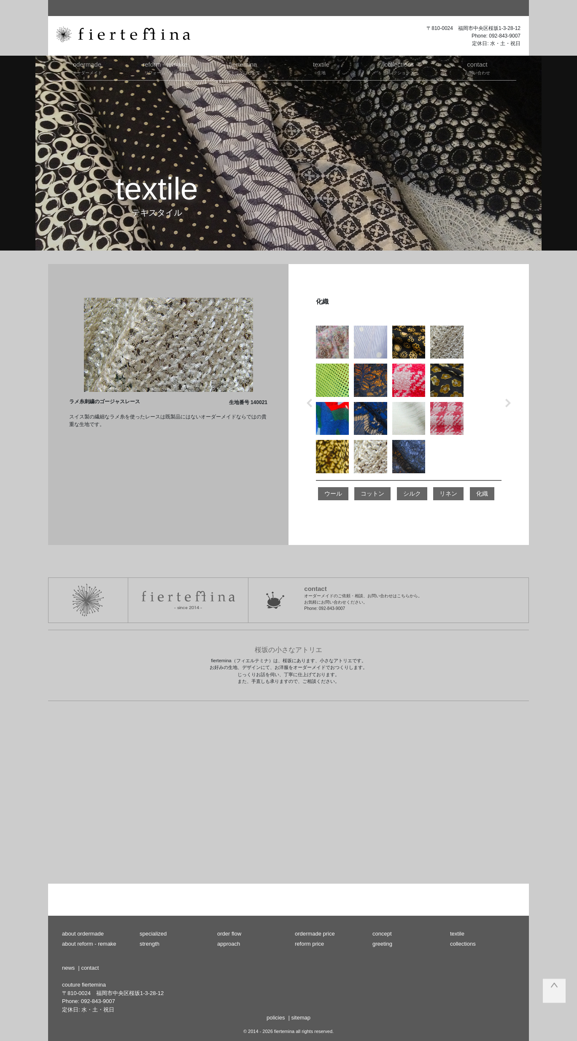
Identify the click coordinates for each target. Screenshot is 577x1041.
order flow (229, 933)
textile (457, 933)
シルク (412, 493)
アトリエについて (243, 67)
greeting (382, 944)
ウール (333, 493)
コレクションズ (399, 67)
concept (382, 933)
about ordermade (83, 933)
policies (276, 1017)
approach (228, 944)
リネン (448, 493)
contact (90, 968)
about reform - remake (89, 944)
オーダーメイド (87, 67)
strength (149, 944)
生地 (321, 67)
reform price (309, 944)
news (68, 968)
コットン (372, 493)
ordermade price (315, 933)
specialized (153, 933)
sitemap (300, 1017)
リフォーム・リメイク (165, 67)
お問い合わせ (477, 67)
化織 (482, 493)
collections (463, 944)
